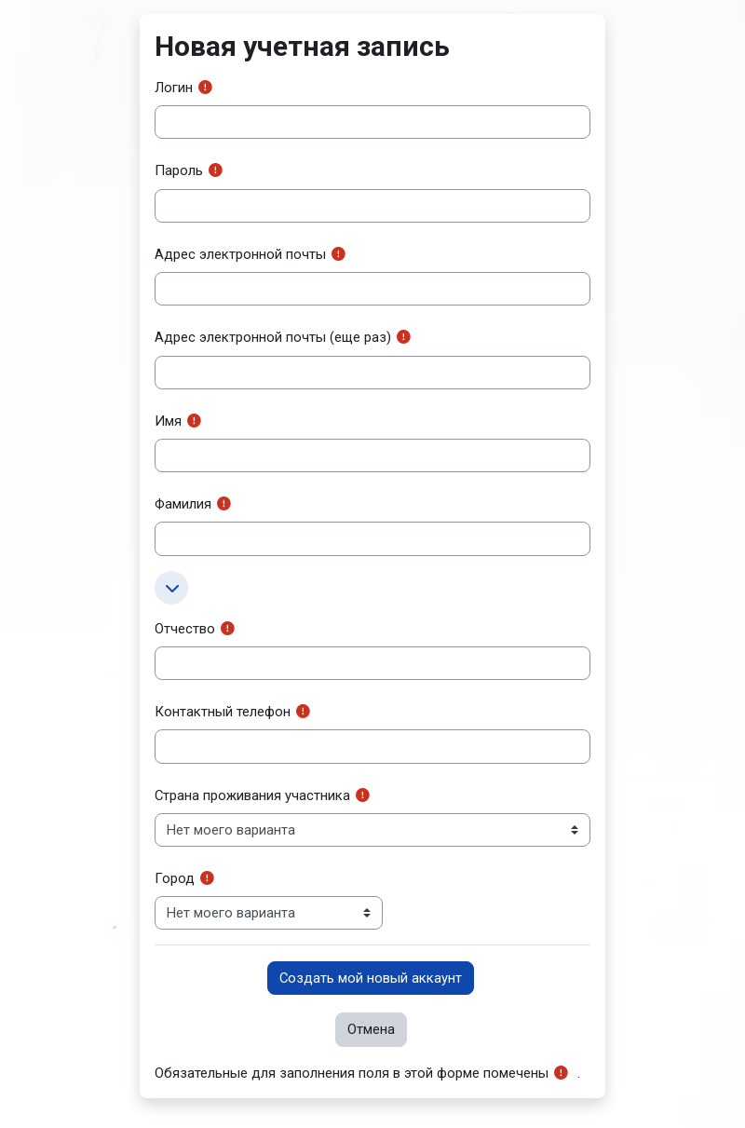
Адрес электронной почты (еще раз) (273, 337)
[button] (171, 588)
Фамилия (183, 504)
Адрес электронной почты (240, 254)
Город (175, 878)
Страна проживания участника (252, 795)
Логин (174, 87)
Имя (168, 421)
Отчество (185, 628)
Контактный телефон (223, 711)
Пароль (179, 170)
